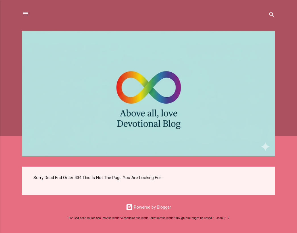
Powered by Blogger (148, 207)
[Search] (271, 15)
